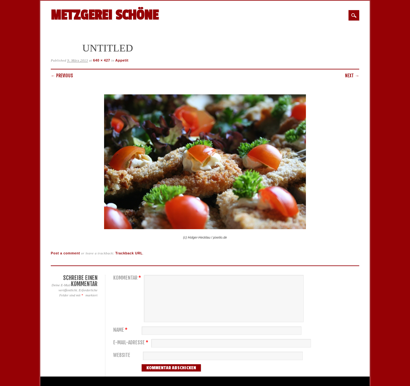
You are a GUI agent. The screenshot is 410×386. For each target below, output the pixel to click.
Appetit (122, 60)
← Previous (62, 75)
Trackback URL (129, 253)
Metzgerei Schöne (104, 15)
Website (121, 355)
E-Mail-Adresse (131, 343)
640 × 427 (101, 60)
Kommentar (128, 278)
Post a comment (65, 253)
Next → (352, 75)
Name (121, 330)
